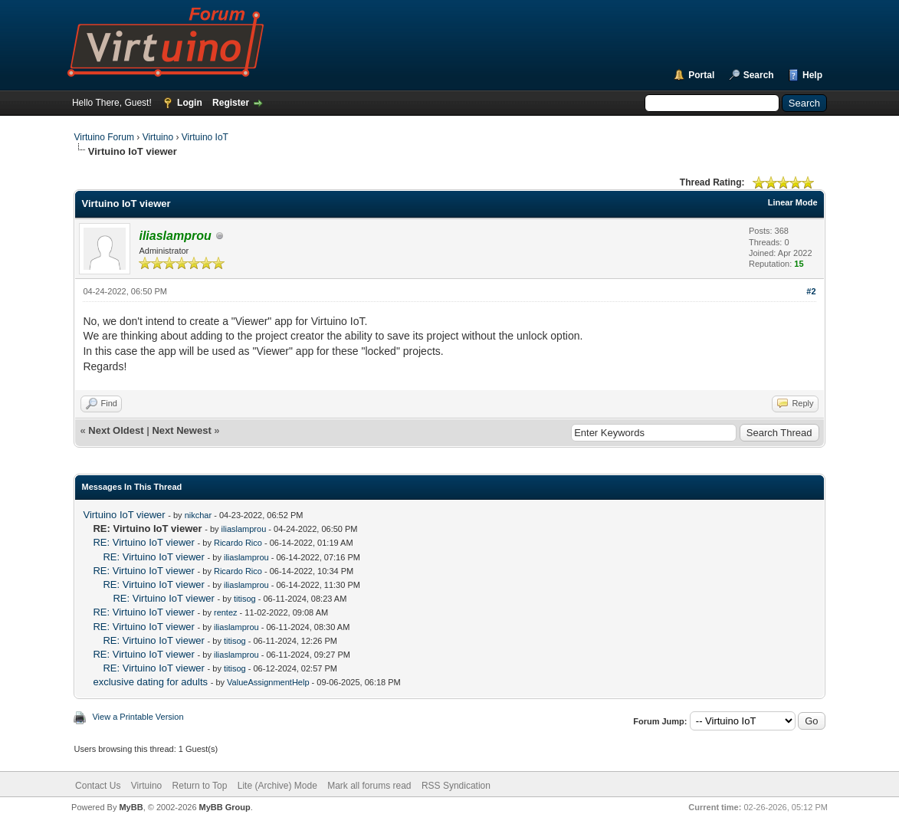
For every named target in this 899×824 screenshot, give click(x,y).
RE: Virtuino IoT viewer (143, 542)
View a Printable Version (137, 716)
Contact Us (97, 785)
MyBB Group (225, 807)
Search (758, 75)
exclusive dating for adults (150, 682)
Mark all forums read (369, 785)
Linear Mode (793, 202)
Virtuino (158, 137)
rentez (226, 612)
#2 (810, 291)
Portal (701, 75)
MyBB (131, 807)
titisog (245, 598)
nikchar (198, 515)
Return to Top (200, 785)
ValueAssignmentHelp (268, 682)
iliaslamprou (244, 528)
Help (812, 75)
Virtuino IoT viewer (124, 514)
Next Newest (181, 430)
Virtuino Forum (103, 137)
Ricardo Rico (238, 542)
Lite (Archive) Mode (277, 785)
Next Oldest (115, 430)
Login (189, 102)
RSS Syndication (456, 785)
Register (230, 102)
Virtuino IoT (205, 137)
